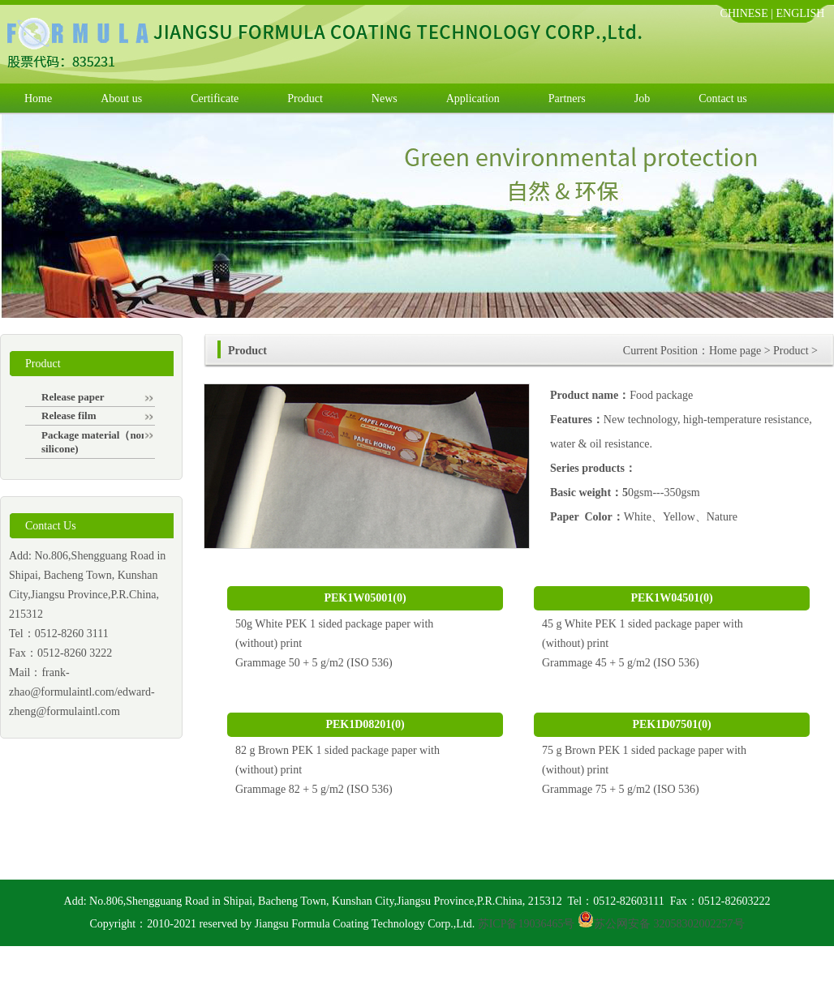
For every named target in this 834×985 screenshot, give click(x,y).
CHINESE (744, 13)
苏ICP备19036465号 (526, 924)
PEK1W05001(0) (365, 598)
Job (642, 98)
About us (121, 98)
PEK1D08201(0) (364, 724)
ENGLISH (800, 13)
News (385, 98)
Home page (735, 351)
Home (38, 98)
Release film (97, 415)
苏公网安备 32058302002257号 (669, 924)
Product (305, 98)
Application (473, 98)
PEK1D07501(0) (671, 724)
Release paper (97, 397)
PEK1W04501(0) (671, 598)
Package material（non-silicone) (97, 441)
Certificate (215, 98)
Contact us (723, 98)
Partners (567, 98)
